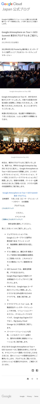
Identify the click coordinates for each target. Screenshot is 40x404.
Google (22, 396)
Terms (36, 396)
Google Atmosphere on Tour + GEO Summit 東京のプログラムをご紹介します (20, 35)
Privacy (29, 396)
